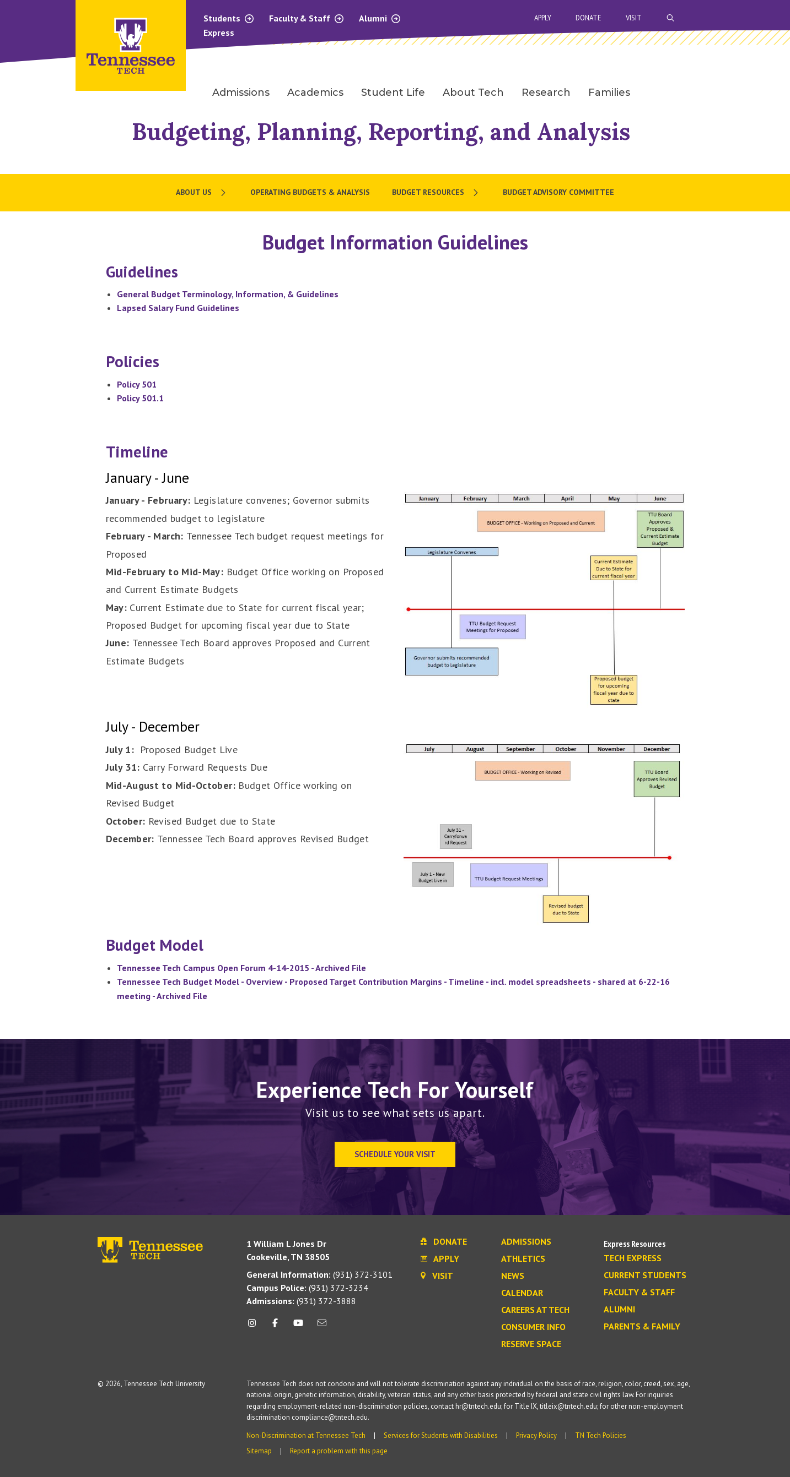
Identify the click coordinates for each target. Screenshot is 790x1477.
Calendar (522, 1293)
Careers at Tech (535, 1310)
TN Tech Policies (600, 1435)
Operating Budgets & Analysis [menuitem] (310, 192)
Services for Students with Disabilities (441, 1435)
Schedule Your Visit (395, 1154)
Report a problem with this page (339, 1451)
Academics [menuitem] (315, 92)
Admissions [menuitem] (241, 92)
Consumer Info (533, 1327)
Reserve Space (531, 1344)
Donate (588, 18)
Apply (542, 18)
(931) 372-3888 (301, 1300)
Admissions (526, 1242)
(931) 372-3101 (319, 1274)
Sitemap (259, 1451)
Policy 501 (137, 384)
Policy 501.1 (140, 398)
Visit (634, 18)
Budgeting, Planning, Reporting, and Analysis (381, 131)
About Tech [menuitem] (473, 92)
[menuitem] (202, 192)
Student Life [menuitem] (393, 92)
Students (229, 18)
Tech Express (633, 1258)
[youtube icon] (298, 1327)
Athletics (523, 1259)
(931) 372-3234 (307, 1287)
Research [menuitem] (546, 92)
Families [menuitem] (609, 92)
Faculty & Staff (307, 18)
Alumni (380, 18)
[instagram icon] (255, 1327)
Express (218, 32)
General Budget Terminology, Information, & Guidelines (227, 293)
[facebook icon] (275, 1327)
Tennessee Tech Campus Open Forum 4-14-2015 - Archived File (241, 967)
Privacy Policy (536, 1435)
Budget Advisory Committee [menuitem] (558, 192)
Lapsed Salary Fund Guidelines (178, 307)
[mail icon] (321, 1327)
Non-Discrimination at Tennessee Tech (306, 1435)
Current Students (645, 1275)
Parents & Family (642, 1327)
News (512, 1276)
